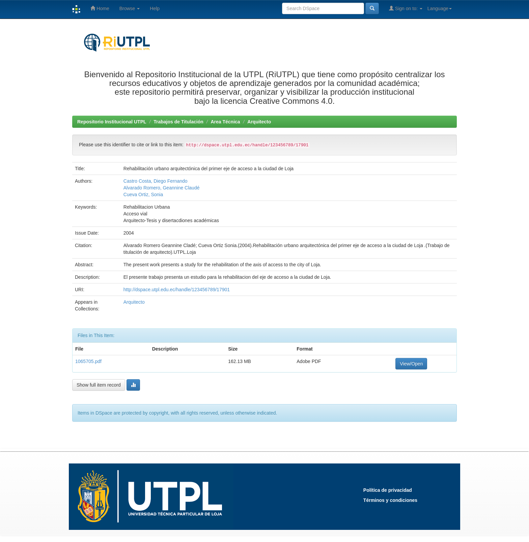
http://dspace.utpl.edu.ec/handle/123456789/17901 (176, 289)
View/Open (411, 363)
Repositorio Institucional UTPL (111, 121)
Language (439, 8)
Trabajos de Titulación (178, 121)
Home (99, 8)
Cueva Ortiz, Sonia (143, 194)
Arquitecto (259, 121)
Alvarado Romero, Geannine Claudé (161, 187)
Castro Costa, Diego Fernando (155, 181)
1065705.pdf (88, 361)
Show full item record (99, 385)
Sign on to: (405, 8)
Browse (129, 8)
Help (155, 8)
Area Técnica (225, 121)
